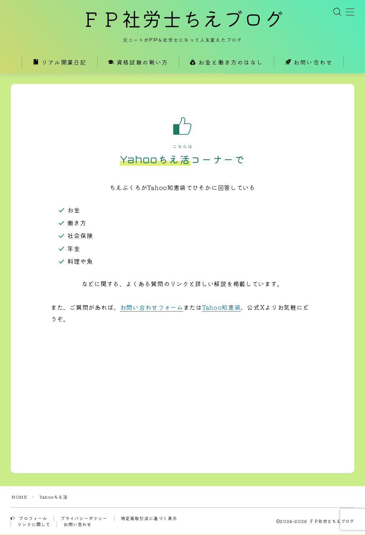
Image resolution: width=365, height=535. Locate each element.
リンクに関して (33, 524)
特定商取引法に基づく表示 (149, 518)
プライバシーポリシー (84, 518)
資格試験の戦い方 (138, 63)
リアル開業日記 (60, 63)
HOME (19, 497)
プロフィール (29, 518)
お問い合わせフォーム (151, 307)
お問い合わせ (309, 63)
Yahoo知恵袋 (221, 307)
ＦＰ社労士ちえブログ (182, 19)
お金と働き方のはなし (226, 63)
